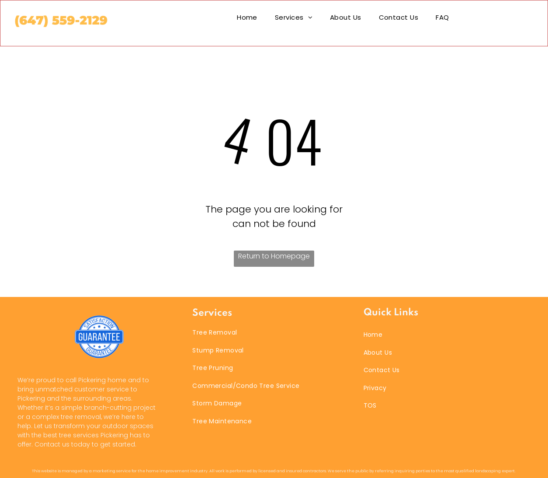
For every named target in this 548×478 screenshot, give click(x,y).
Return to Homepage (274, 256)
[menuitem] (247, 17)
